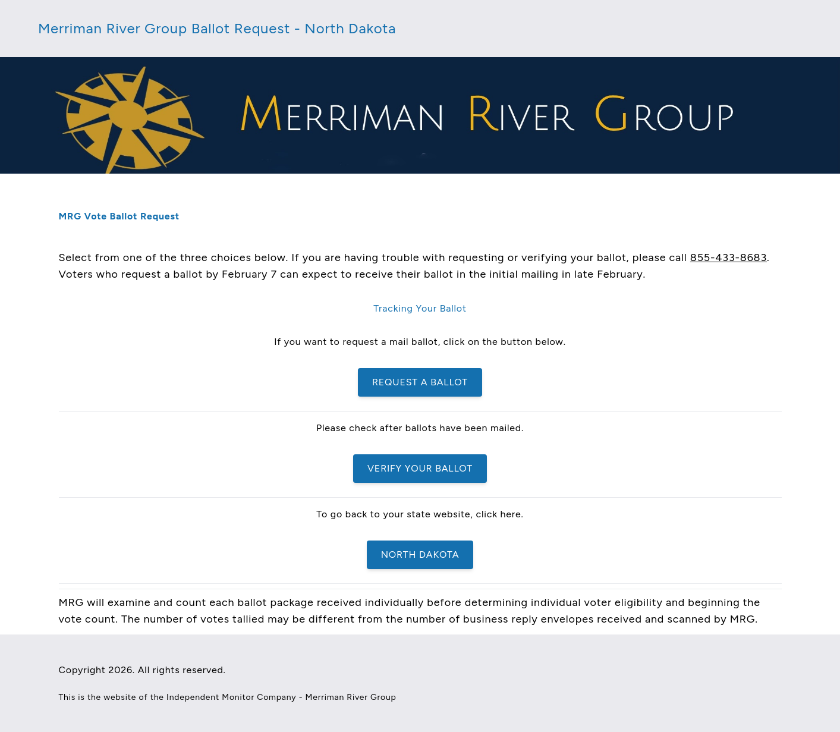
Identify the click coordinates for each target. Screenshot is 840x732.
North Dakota (420, 554)
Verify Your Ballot (420, 468)
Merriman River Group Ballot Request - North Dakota (217, 28)
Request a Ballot (420, 382)
